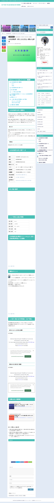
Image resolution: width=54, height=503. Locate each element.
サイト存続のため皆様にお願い (26, 3)
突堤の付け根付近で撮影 (16, 102)
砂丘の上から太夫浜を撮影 (43, 158)
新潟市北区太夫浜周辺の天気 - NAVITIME (23, 180)
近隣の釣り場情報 (14, 104)
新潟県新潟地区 (11, 36)
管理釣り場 (47, 93)
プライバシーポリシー (42, 3)
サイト (11, 484)
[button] (2, 28)
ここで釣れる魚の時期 (15, 91)
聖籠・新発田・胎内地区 (41, 131)
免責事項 (48, 3)
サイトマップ (35, 3)
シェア (4, 38)
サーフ (17, 496)
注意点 (13, 85)
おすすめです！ (12, 496)
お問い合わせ (23, 6)
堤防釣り (43, 102)
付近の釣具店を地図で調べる (21, 174)
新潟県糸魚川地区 (40, 126)
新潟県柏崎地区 (40, 124)
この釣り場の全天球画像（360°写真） (18, 99)
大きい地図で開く (11, 266)
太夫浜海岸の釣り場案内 (16, 82)
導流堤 (43, 93)
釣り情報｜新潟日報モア (20, 177)
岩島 (39, 95)
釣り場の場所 (13, 89)
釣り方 (40, 139)
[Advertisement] (27, 15)
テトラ (21, 496)
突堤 (24, 496)
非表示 (29, 79)
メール (11, 480)
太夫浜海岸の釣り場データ (16, 87)
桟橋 (39, 104)
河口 (39, 102)
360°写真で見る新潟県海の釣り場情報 (18, 501)
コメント (11, 467)
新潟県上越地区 (40, 114)
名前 (11, 477)
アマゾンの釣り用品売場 (41, 32)
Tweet (4, 41)
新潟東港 (38, 112)
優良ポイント (13, 97)
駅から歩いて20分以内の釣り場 (46, 95)
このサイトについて (30, 6)
